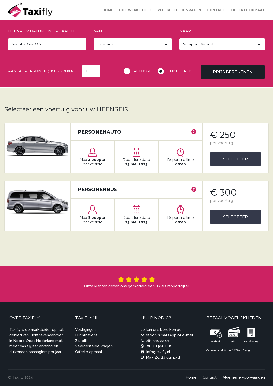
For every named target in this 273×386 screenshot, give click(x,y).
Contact (216, 10)
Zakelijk (82, 341)
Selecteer (235, 159)
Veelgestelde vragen (179, 10)
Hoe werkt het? (135, 10)
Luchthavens (86, 335)
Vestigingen (85, 329)
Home (107, 10)
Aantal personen (41, 71)
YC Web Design (241, 350)
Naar (185, 31)
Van (98, 31)
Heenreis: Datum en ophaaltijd (43, 31)
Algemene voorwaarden (244, 377)
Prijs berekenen (233, 71)
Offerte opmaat (248, 10)
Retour (142, 71)
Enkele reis (180, 71)
